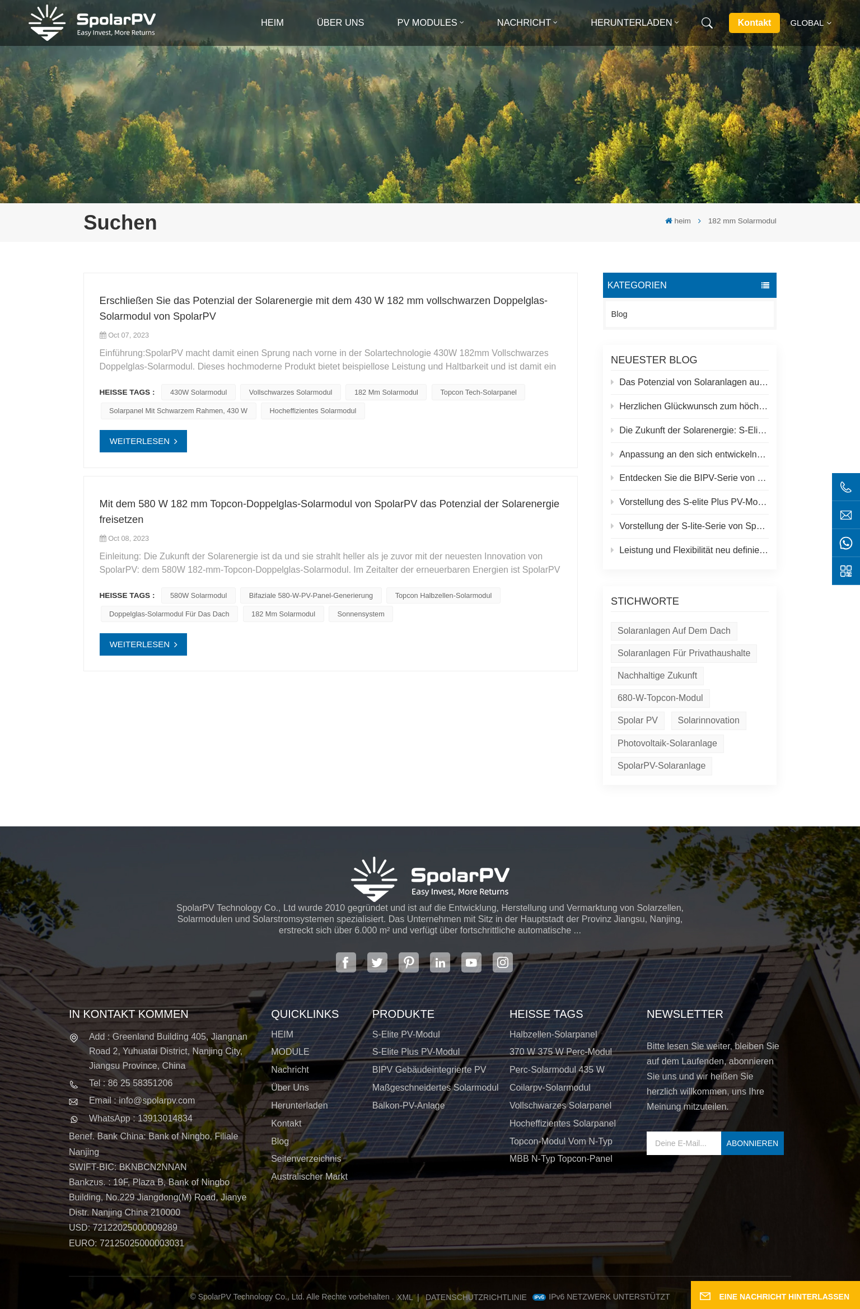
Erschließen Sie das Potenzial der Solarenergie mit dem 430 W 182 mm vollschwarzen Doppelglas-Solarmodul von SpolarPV (324, 308)
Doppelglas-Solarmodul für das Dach (169, 614)
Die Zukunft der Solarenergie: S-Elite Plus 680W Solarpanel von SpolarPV (690, 430)
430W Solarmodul (198, 392)
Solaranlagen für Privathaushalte (684, 653)
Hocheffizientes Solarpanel (563, 1123)
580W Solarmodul (198, 595)
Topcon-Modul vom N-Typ (561, 1141)
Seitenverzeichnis (306, 1158)
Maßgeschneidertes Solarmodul (435, 1087)
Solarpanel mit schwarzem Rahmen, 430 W (178, 410)
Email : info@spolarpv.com (142, 1100)
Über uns (340, 22)
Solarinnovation (709, 720)
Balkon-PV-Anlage (408, 1105)
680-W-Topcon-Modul (660, 698)
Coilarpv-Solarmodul (550, 1087)
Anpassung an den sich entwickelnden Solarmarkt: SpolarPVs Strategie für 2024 (690, 454)
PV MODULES (427, 22)
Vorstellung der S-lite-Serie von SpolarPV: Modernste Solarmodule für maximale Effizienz (690, 526)
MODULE (290, 1051)
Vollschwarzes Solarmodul (291, 392)
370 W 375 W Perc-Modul (561, 1051)
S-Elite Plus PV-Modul (416, 1051)
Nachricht (524, 22)
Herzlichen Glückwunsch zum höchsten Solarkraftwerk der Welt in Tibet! (690, 406)
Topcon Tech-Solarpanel (478, 392)
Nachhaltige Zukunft (657, 675)
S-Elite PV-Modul (406, 1034)
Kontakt (755, 22)
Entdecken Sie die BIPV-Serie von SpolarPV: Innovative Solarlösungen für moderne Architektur (690, 478)
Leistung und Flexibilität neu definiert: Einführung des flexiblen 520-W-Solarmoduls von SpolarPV (690, 550)
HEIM (282, 1034)
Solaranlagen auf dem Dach (674, 630)
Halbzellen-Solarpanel (553, 1034)
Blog (619, 314)
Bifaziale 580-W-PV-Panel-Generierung (311, 595)
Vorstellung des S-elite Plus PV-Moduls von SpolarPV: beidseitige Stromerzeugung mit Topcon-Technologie (690, 502)
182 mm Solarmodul (386, 392)
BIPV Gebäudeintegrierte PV (429, 1069)
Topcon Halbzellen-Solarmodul (443, 595)
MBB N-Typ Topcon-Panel (561, 1158)
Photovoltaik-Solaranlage (667, 743)
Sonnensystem (361, 614)
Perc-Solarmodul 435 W (557, 1069)
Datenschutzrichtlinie (476, 1297)
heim (272, 22)
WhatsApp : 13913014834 (141, 1118)
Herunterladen (631, 22)
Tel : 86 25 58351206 (130, 1083)
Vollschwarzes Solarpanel (560, 1105)
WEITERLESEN (140, 441)
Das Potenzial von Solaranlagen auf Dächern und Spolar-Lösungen (690, 382)
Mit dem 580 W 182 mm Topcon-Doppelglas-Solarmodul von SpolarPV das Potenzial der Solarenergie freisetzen (330, 511)
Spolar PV (638, 720)
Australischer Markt (309, 1176)
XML (405, 1297)
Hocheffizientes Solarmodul (313, 410)
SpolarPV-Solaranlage (661, 765)
